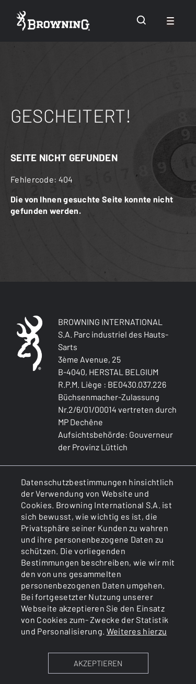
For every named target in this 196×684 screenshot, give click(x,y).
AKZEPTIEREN (98, 663)
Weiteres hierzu (137, 631)
